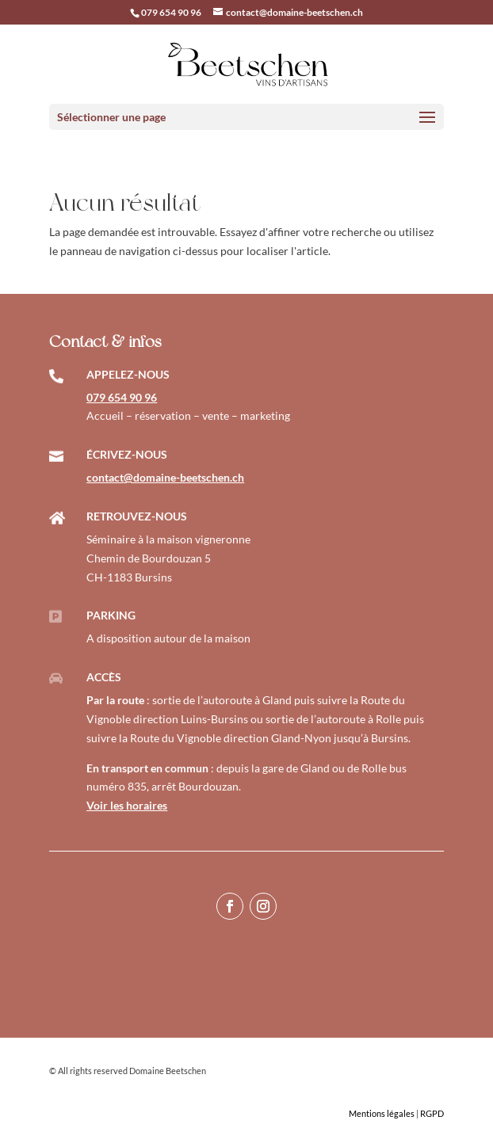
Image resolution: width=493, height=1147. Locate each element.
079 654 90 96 (171, 12)
